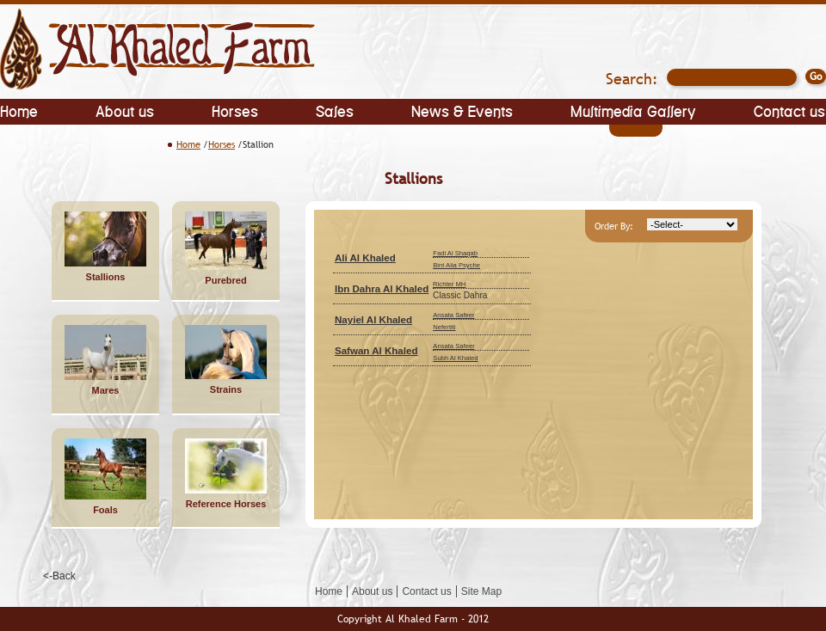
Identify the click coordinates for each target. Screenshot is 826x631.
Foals (105, 510)
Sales (335, 110)
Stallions (106, 277)
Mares (106, 390)
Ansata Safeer (453, 315)
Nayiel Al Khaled (373, 320)
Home (19, 110)
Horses (235, 110)
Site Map (481, 591)
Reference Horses (226, 504)
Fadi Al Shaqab (455, 253)
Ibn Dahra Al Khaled (381, 289)
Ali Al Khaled (365, 258)
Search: (632, 79)
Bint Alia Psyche (456, 265)
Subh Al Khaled (455, 358)
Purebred (225, 280)
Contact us (789, 110)
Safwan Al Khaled (376, 351)
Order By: (614, 226)
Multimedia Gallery (633, 110)
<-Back (59, 576)
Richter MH (449, 284)
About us (125, 110)
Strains (226, 389)
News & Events (462, 110)
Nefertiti (444, 327)
